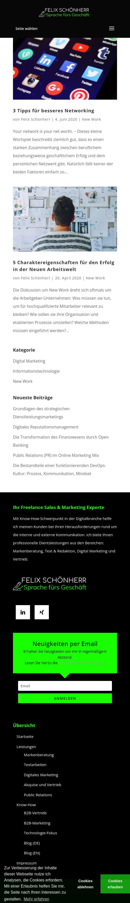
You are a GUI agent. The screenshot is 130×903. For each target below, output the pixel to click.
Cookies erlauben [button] (115, 884)
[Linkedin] (24, 612)
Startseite (25, 736)
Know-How (26, 804)
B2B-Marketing (37, 822)
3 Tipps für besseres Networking (53, 110)
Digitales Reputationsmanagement (45, 427)
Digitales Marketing (41, 774)
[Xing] (43, 612)
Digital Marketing (29, 361)
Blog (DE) (32, 842)
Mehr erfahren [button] (36, 899)
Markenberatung (39, 754)
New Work (91, 119)
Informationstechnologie (36, 371)
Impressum (27, 862)
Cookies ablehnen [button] (85, 884)
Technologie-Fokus (40, 832)
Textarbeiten (35, 764)
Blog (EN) (32, 852)
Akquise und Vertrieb (42, 784)
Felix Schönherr (36, 119)
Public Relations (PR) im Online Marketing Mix (56, 455)
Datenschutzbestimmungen (81, 662)
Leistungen (26, 746)
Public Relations (38, 794)
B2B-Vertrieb (35, 812)
